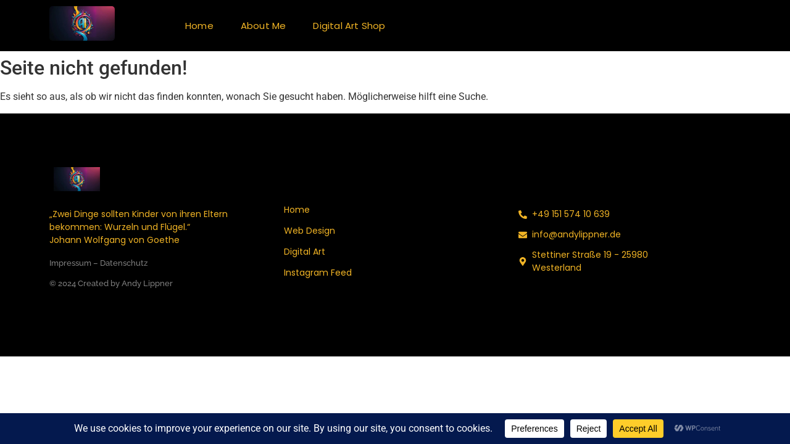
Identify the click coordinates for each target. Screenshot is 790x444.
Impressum (70, 263)
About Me (263, 25)
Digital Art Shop (349, 25)
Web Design (309, 230)
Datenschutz (124, 263)
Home (199, 25)
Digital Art (304, 251)
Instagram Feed (318, 272)
